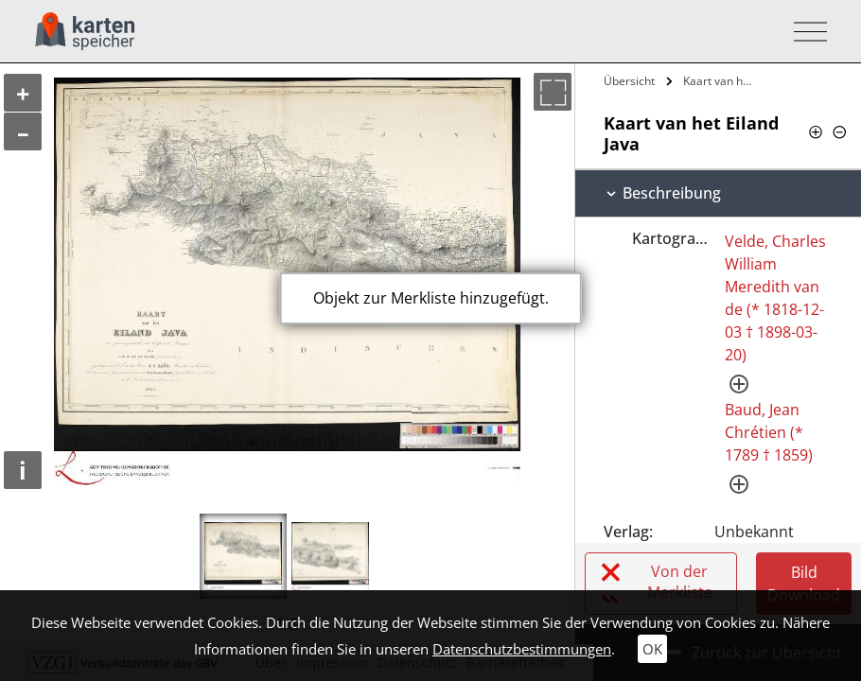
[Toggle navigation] (804, 31)
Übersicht (629, 81)
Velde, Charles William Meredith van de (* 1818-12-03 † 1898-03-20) (775, 298)
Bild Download (803, 583)
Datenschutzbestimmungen (521, 648)
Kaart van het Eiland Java (720, 81)
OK (652, 648)
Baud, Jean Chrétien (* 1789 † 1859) (769, 432)
